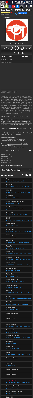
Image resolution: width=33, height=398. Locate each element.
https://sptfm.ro (12, 137)
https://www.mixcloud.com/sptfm (15, 147)
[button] (7, 48)
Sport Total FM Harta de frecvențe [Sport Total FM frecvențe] (11, 165)
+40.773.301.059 (20, 139)
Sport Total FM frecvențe (10, 150)
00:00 (3, 48)
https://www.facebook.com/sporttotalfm (17, 144)
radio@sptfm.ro (19, 140)
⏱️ (22, 53)
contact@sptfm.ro (10, 140)
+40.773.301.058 (10, 139)
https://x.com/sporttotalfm (9, 145)
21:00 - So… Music (15, 43)
